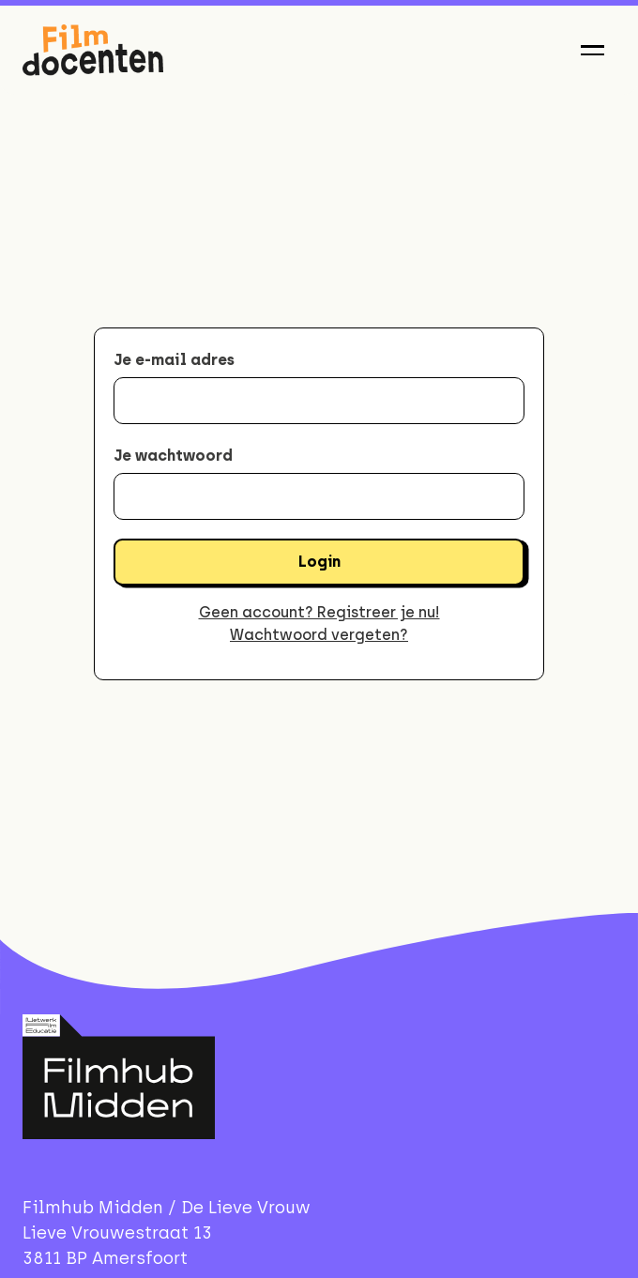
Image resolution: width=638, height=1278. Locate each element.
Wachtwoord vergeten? (319, 635)
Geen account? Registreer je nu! (319, 612)
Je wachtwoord (173, 455)
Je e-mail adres (174, 360)
